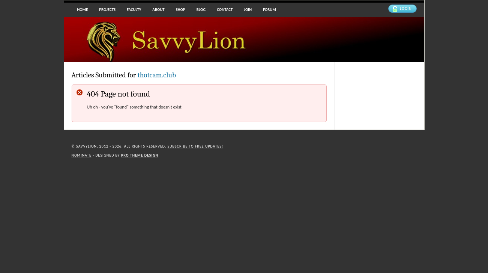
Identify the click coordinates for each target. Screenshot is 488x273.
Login (402, 9)
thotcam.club (156, 75)
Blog (201, 9)
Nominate (82, 155)
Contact (225, 9)
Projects (107, 9)
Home (82, 9)
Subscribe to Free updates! (196, 146)
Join (248, 9)
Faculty (134, 9)
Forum (269, 9)
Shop (180, 9)
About (158, 9)
